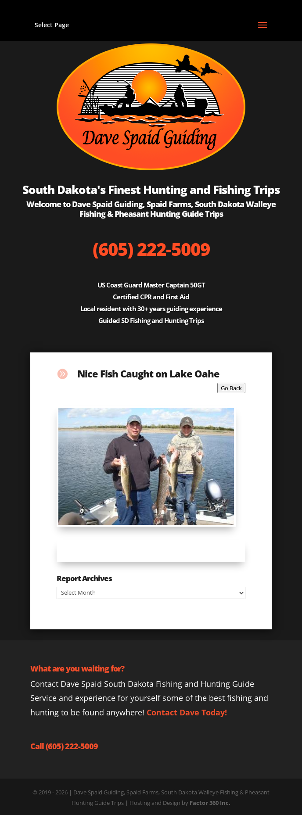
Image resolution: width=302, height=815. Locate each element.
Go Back (231, 388)
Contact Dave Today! (187, 712)
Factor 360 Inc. (210, 803)
